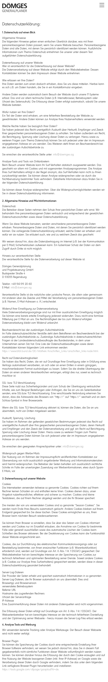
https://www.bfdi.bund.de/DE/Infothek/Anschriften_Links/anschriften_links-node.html (50, 351)
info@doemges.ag (63, 154)
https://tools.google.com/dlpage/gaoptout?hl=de (30, 669)
